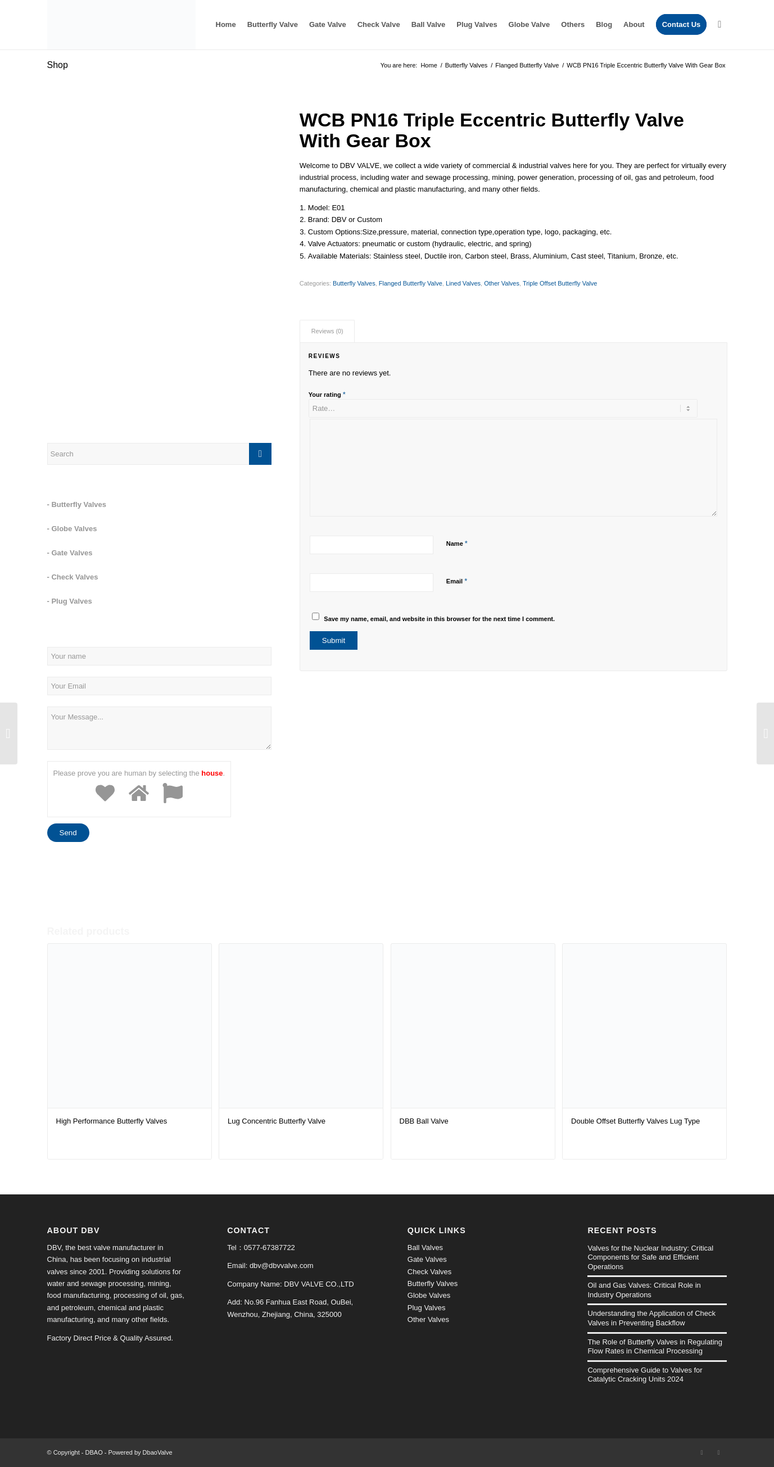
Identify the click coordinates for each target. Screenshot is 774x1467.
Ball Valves (425, 1247)
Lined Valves (463, 283)
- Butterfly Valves (77, 504)
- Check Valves (72, 577)
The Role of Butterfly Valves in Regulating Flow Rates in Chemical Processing (654, 1347)
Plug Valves (427, 1307)
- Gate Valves (70, 553)
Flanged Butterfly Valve (527, 65)
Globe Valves (429, 1295)
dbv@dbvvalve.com (282, 1265)
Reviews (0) (327, 331)
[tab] (327, 331)
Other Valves (501, 283)
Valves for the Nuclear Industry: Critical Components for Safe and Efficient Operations (650, 1257)
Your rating (327, 394)
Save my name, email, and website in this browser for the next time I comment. (439, 618)
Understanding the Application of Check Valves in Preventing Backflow (651, 1318)
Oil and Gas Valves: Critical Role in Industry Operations (643, 1290)
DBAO (94, 1452)
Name (457, 543)
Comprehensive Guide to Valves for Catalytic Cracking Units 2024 (644, 1375)
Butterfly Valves (466, 65)
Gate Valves (427, 1259)
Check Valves (430, 1271)
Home (428, 65)
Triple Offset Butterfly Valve (560, 283)
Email (456, 581)
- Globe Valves (72, 528)
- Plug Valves (69, 601)
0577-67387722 (269, 1247)
